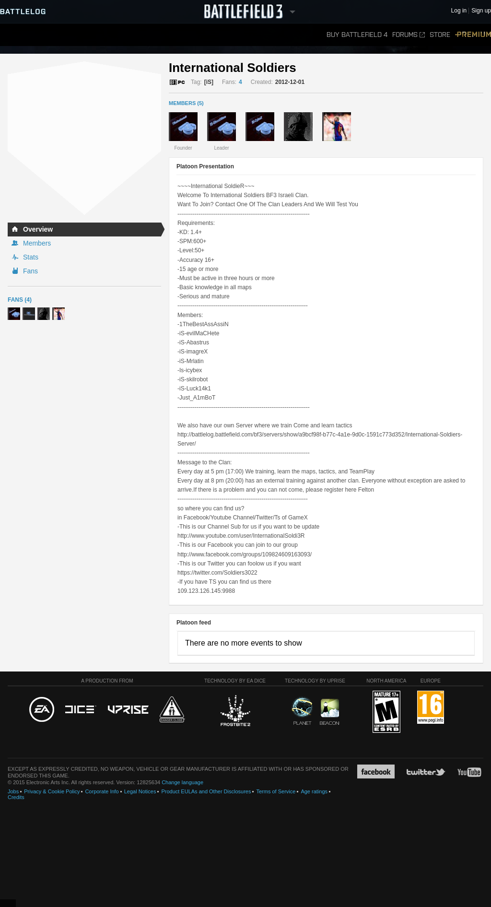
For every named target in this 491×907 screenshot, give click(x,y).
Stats (30, 257)
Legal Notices (140, 791)
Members (37, 243)
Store (440, 35)
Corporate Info (101, 791)
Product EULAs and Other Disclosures (206, 791)
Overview (38, 229)
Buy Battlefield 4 (357, 35)
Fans (30, 271)
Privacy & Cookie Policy (52, 791)
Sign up (481, 11)
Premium (473, 35)
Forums (408, 35)
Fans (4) (20, 299)
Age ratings (314, 791)
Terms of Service (275, 791)
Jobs (13, 791)
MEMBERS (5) (186, 103)
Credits (16, 797)
